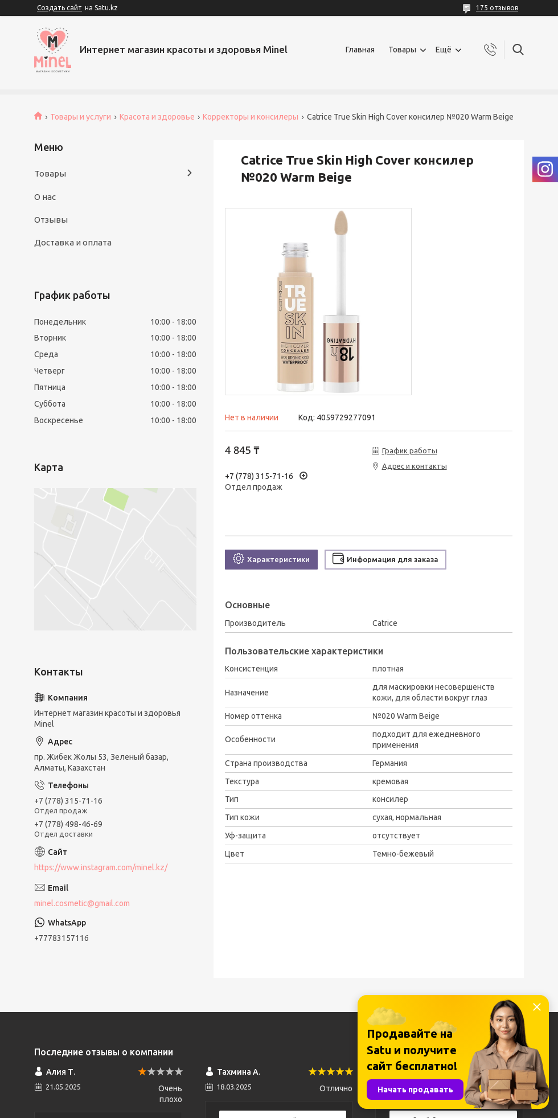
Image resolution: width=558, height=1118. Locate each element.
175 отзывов (497, 7)
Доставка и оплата (73, 242)
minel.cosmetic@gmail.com (82, 903)
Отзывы (51, 219)
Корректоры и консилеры (250, 116)
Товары (402, 49)
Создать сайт (59, 7)
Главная (360, 49)
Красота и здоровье (157, 116)
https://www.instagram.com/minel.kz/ (100, 867)
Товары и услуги (80, 116)
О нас (45, 197)
